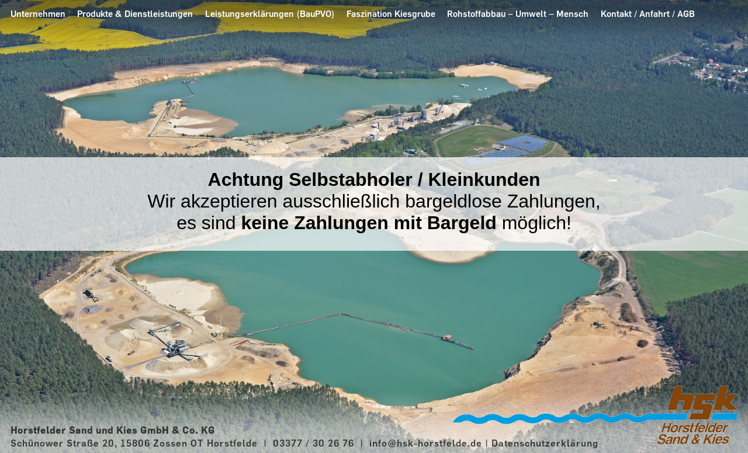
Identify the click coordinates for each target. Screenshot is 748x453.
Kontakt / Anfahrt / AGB (648, 14)
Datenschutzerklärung (544, 443)
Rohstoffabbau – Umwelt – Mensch (517, 14)
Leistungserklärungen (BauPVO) (270, 14)
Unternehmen (38, 14)
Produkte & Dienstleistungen (135, 14)
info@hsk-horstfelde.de (425, 443)
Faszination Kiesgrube (391, 14)
